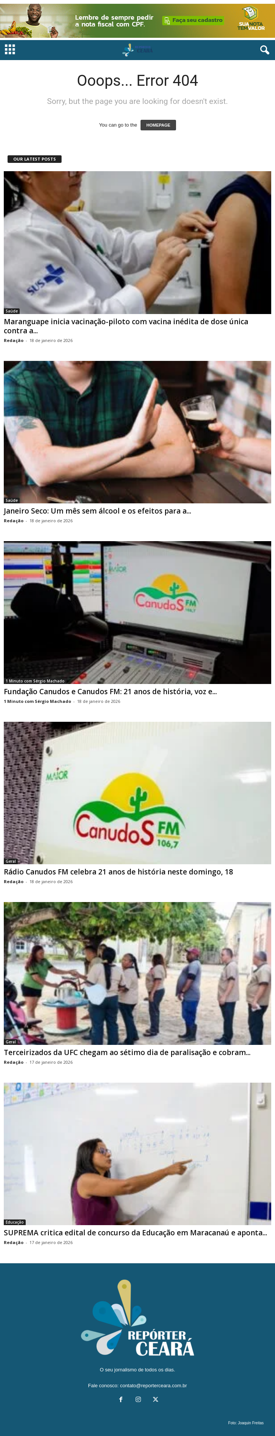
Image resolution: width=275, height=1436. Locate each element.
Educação (15, 1222)
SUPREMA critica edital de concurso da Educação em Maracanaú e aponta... (135, 1233)
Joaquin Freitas (251, 1423)
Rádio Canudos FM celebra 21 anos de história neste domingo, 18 (118, 872)
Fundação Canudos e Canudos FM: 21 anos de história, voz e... (110, 691)
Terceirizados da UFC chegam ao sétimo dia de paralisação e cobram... (127, 1052)
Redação (13, 340)
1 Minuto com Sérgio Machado (35, 681)
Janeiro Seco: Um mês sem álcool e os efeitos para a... (97, 511)
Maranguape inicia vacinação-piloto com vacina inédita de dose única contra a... (126, 326)
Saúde (12, 311)
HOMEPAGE (158, 125)
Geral (11, 861)
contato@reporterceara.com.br (153, 1385)
